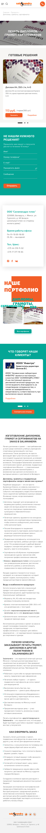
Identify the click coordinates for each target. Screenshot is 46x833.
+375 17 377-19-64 (15, 252)
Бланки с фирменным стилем (16, 561)
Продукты (15, 12)
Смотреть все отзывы (23, 412)
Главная (6, 12)
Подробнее (32, 115)
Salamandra (8, 659)
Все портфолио (23, 331)
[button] (20, 123)
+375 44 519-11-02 (15, 248)
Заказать (14, 115)
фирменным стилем (31, 613)
